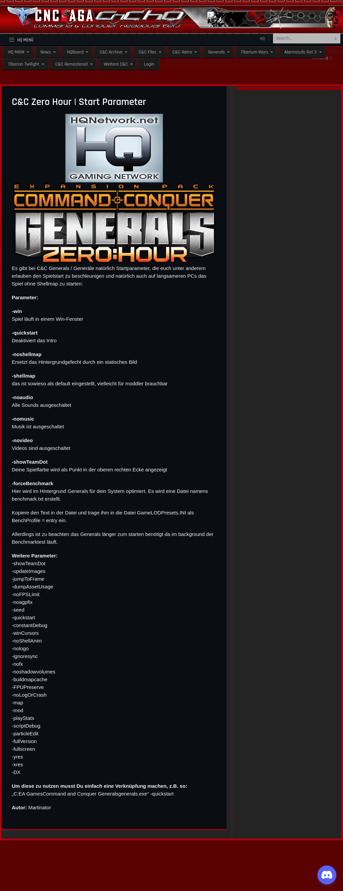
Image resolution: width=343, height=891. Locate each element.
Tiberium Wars (254, 52)
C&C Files (147, 52)
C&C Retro (182, 52)
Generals (216, 52)
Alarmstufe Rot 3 (300, 52)
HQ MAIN (16, 52)
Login (149, 64)
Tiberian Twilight (23, 64)
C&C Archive (111, 52)
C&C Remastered (71, 64)
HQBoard (75, 52)
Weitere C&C (116, 64)
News (45, 52)
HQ (262, 38)
